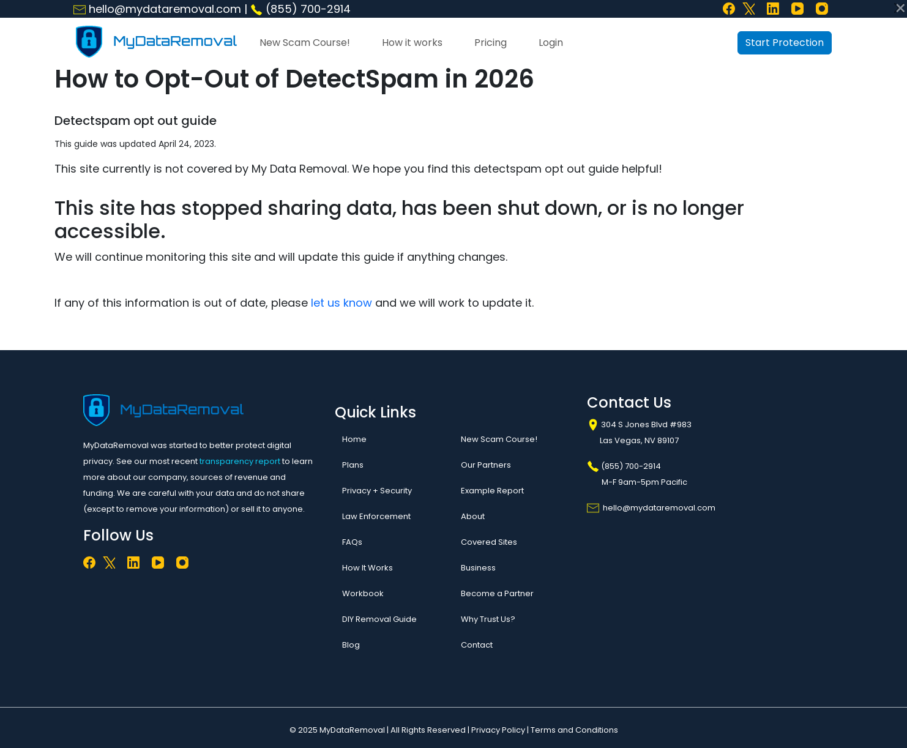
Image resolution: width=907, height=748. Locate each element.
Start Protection (784, 43)
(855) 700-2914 (300, 9)
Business (478, 568)
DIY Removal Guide (379, 619)
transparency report (240, 461)
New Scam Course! (304, 43)
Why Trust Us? (488, 619)
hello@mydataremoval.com (157, 9)
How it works (412, 43)
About (473, 516)
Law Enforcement (376, 516)
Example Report (492, 490)
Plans (353, 465)
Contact (477, 645)
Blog (351, 645)
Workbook (363, 593)
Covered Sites (489, 542)
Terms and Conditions (574, 730)
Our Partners (486, 465)
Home (354, 439)
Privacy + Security (377, 490)
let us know (341, 302)
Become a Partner (497, 593)
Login (551, 43)
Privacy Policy (498, 730)
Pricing (490, 43)
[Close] (899, 8)
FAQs (352, 542)
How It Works (367, 568)
